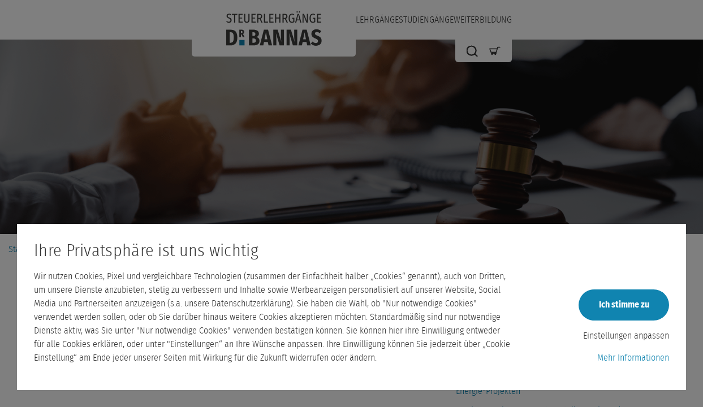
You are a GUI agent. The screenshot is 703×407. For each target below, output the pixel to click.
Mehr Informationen (633, 357)
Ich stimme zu (624, 304)
